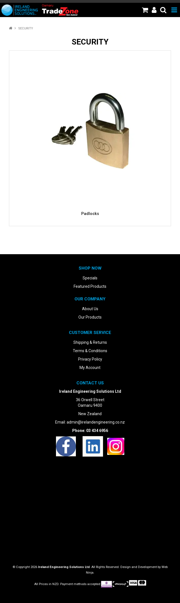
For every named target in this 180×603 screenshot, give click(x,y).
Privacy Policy (90, 359)
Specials (90, 278)
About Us (90, 309)
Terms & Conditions (90, 351)
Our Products (90, 317)
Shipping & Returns (90, 342)
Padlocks (90, 213)
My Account (90, 367)
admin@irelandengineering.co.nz (96, 422)
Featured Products (90, 286)
